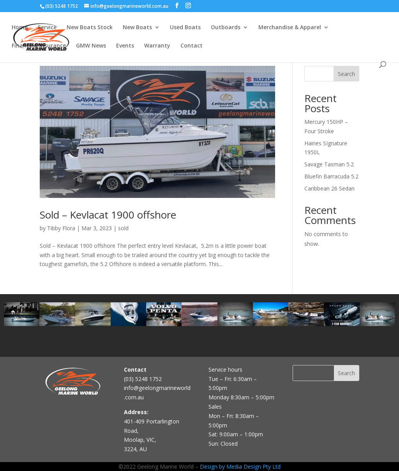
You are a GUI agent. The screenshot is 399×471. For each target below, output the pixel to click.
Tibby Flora (61, 228)
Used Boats (185, 28)
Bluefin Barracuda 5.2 (331, 176)
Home (20, 28)
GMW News (91, 46)
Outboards (225, 28)
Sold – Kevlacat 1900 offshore (108, 215)
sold (123, 228)
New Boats (137, 28)
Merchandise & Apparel (289, 28)
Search (346, 74)
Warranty (157, 46)
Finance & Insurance (39, 46)
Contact (191, 46)
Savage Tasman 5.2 (329, 164)
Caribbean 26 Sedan (329, 188)
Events (125, 46)
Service (47, 28)
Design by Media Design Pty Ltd (240, 466)
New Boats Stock (90, 28)
